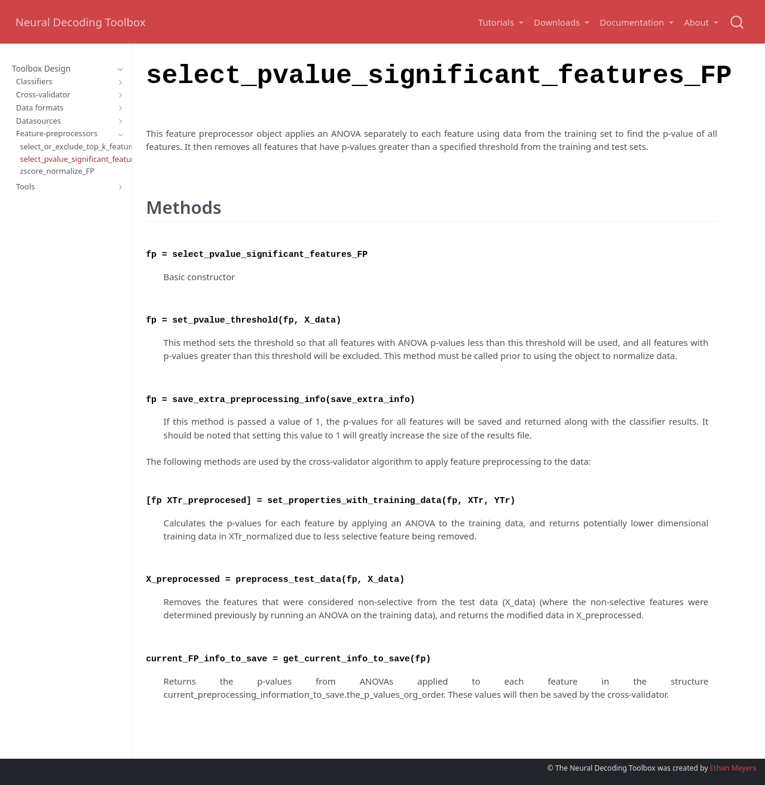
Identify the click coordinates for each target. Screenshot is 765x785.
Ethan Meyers (733, 768)
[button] (500, 22)
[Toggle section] (118, 69)
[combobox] (737, 22)
